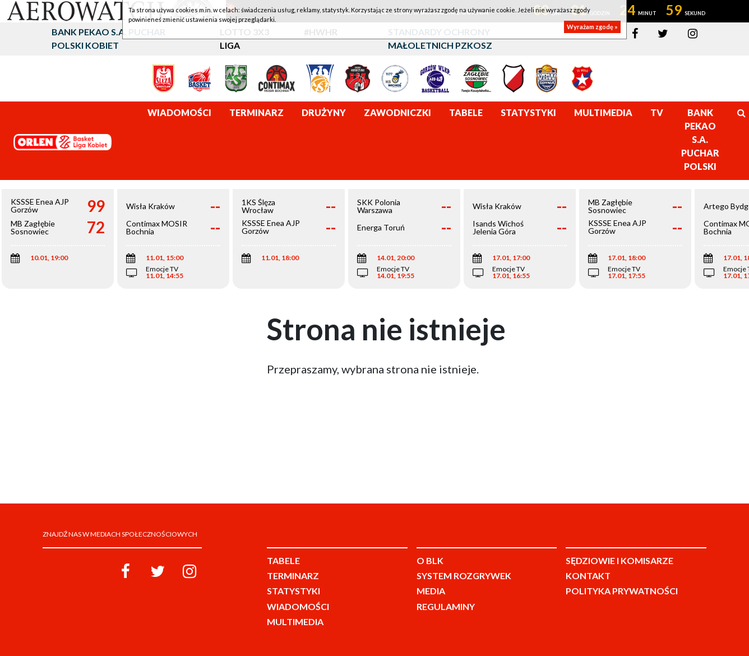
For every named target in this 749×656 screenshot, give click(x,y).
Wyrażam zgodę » (592, 26)
